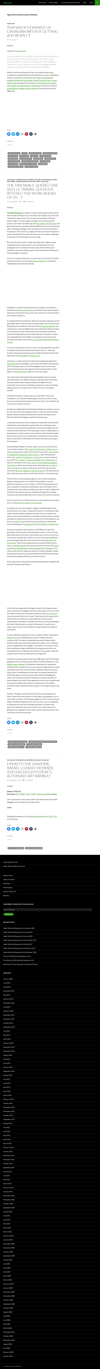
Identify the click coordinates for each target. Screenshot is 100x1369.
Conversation (21, 179)
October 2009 (8, 1252)
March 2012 (7, 1143)
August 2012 (7, 1123)
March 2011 (7, 1183)
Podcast (37, 760)
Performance (47, 179)
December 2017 (8, 991)
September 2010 (9, 1208)
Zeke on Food (8, 875)
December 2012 (8, 1107)
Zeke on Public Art (9, 891)
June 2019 (6, 983)
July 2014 (6, 1059)
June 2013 (6, 1083)
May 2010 (6, 1224)
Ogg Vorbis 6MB (42, 794)
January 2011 (8, 1192)
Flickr (22, 521)
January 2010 (8, 1240)
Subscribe (8, 914)
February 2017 (8, 999)
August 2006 (7, 1312)
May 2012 (6, 1135)
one (48, 613)
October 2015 (8, 1023)
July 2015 (6, 1031)
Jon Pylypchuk (26, 78)
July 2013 (6, 1079)
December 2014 (8, 1047)
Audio (91, 2)
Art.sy (25, 153)
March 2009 (7, 1280)
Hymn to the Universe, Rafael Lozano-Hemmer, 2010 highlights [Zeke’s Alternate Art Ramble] (30, 770)
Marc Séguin (51, 83)
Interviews (7, 883)
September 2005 (9, 1340)
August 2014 (7, 1055)
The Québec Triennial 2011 (46, 223)
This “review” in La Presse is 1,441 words (40, 449)
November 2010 (9, 1200)
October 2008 (8, 1300)
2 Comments (29, 201)
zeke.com (7, 2)
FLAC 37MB (30, 794)
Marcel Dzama (50, 158)
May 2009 (6, 1272)
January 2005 (8, 1356)
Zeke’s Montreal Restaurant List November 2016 (20, 952)
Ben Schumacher (26, 80)
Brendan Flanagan (24, 86)
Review (24, 181)
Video (84, 2)
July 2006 (6, 1316)
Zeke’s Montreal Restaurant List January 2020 (19, 928)
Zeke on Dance (53, 2)
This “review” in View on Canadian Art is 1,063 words (35, 460)
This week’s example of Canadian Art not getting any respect (32, 31)
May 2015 (6, 1035)
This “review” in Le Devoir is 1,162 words (27, 457)
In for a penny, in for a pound (31, 503)
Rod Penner (36, 86)
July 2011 (6, 1175)
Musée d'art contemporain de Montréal (43, 741)
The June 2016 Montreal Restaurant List (17, 956)
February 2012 (8, 1147)
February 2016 (8, 1011)
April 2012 (7, 1139)
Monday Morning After (37, 816)
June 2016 (6, 1007)
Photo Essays (7, 887)
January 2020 (8, 979)
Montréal (30, 179)
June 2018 (6, 987)
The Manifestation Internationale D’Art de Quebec (33, 548)
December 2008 (8, 1292)
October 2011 (8, 1163)
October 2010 (8, 1204)
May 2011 (6, 1179)
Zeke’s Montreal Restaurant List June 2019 (17, 932)
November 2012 (9, 1111)
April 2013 (7, 1091)
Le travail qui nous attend (18, 741)
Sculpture (32, 181)
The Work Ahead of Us (15, 213)
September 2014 (9, 1051)
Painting (38, 179)
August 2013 (7, 1075)
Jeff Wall (34, 156)
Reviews (6, 895)
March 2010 (7, 1232)
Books (12, 179)
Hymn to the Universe (16, 848)
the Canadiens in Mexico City (28, 356)
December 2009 (8, 1244)
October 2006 (8, 1308)
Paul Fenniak (12, 83)
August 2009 (7, 1260)
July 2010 (6, 1216)
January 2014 (8, 1067)
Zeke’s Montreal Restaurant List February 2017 (19, 948)
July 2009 (6, 1264)
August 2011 (7, 1171)
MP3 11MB (19, 794)
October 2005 (8, 1336)
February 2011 (8, 1188)
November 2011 (9, 1159)
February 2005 (8, 1352)
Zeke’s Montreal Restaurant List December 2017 (19, 940)
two (51, 613)
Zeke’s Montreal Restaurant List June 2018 (17, 936)
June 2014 (6, 1063)
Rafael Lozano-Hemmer (28, 88)
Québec (13, 181)
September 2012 (9, 1119)
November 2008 (9, 1296)
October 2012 (8, 1115)
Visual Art (11, 23)
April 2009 (7, 1276)
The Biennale (18, 545)
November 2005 (9, 1332)
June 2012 (6, 1131)
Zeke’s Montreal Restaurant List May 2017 (17, 944)
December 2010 (8, 1196)
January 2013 (8, 1103)
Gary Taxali (37, 78)
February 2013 (8, 1099)
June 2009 (6, 1268)
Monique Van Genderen (30, 161)
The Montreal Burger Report (70, 2)
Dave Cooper (52, 80)
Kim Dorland (41, 83)
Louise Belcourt (13, 88)
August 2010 (7, 1212)
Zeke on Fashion (9, 879)
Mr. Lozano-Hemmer (47, 326)
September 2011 (9, 1167)
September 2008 (9, 1304)
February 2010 (8, 1236)
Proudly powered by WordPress (12, 1366)
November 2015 (9, 1019)
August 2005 (7, 1344)
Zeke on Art (42, 2)
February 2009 (8, 1284)
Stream (54, 794)
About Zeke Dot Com (10, 862)
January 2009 (8, 1288)
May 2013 (6, 1087)
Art (8, 179)
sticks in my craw (13, 637)
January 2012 (8, 1151)
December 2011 (8, 1155)
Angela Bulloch (47, 78)
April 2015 (7, 1039)
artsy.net (22, 51)
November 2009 (9, 1248)
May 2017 (6, 995)
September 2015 (9, 1027)
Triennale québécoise (34, 747)
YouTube (16, 521)
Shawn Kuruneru (39, 80)
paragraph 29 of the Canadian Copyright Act (41, 524)
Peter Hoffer (11, 86)
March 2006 (7, 1328)
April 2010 (7, 1228)
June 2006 (6, 1320)
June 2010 (6, 1220)
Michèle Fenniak (13, 80)
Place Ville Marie (13, 364)
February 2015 (8, 1043)
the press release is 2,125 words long (29, 471)
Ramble (19, 181)
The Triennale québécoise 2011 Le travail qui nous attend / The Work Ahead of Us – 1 (32, 191)
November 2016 (9, 1003)
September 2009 (9, 1256)
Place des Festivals (27, 310)
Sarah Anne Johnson (16, 166)
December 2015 (8, 1015)
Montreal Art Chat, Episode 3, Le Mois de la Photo (20, 964)
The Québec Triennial (34, 744)
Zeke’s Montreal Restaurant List (14, 866)
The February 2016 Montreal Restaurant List (18, 960)
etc (55, 613)
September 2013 (9, 1071)
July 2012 (6, 1127)
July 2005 (6, 1348)
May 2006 (6, 1324)
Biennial (31, 543)
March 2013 (7, 1095)
